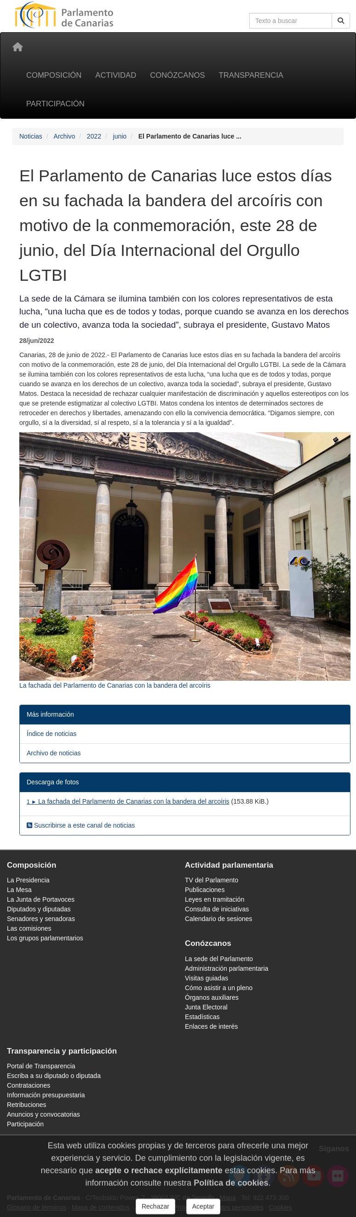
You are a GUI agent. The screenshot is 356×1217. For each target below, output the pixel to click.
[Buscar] (341, 21)
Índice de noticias (51, 733)
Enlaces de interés (211, 1026)
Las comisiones (29, 928)
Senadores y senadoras (41, 918)
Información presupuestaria (46, 1095)
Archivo (64, 136)
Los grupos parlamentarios (45, 938)
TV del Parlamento (211, 880)
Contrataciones (28, 1085)
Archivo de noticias (54, 753)
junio (120, 136)
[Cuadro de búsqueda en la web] (290, 21)
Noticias (30, 136)
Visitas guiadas (206, 978)
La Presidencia (28, 880)
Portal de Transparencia (41, 1066)
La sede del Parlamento (219, 958)
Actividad (115, 75)
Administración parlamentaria (226, 968)
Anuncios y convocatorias (43, 1114)
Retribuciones (26, 1104)
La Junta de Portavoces (41, 899)
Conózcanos (177, 75)
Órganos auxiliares (212, 997)
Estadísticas (202, 1016)
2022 (94, 136)
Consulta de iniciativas (217, 909)
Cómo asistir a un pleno (219, 987)
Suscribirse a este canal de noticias (81, 825)
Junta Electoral (206, 1007)
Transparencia (251, 75)
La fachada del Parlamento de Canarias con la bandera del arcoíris (128, 801)
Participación (55, 103)
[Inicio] (17, 47)
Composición (53, 75)
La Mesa (19, 889)
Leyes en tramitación (214, 899)
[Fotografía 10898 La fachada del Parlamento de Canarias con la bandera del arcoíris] (184, 561)
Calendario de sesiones (218, 918)
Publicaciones (204, 889)
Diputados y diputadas (39, 909)
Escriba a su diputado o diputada (54, 1075)
